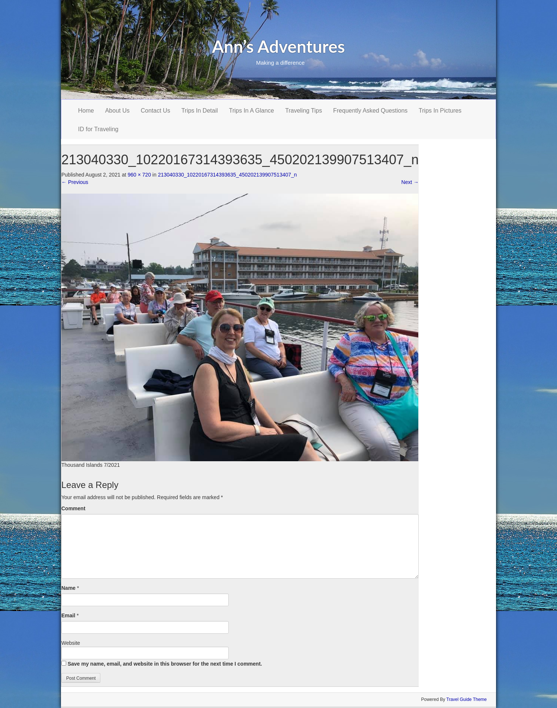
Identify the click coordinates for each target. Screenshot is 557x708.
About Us (117, 110)
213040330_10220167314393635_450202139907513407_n (227, 175)
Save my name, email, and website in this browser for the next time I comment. (165, 664)
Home (86, 110)
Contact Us (155, 110)
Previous (74, 182)
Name (68, 588)
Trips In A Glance (251, 110)
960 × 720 (139, 175)
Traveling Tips (303, 110)
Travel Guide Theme (466, 699)
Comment (73, 508)
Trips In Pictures (440, 110)
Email (68, 615)
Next (410, 182)
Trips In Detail (199, 110)
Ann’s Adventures (278, 46)
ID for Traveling (98, 129)
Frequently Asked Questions (370, 110)
